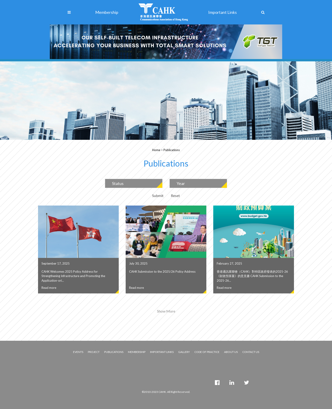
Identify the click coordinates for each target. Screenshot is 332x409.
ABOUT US (231, 352)
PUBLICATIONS (113, 352)
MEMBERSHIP (136, 352)
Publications (171, 150)
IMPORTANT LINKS (162, 352)
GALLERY (184, 352)
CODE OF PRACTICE (206, 352)
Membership (106, 12)
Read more (49, 288)
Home (156, 150)
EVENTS (78, 352)
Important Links (222, 12)
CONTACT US (250, 352)
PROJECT (94, 352)
